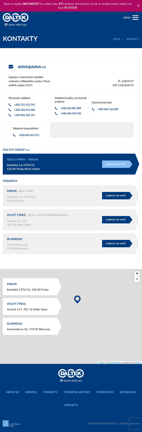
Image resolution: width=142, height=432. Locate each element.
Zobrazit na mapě (116, 164)
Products (50, 392)
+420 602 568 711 (24, 115)
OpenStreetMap (114, 362)
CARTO (138, 362)
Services (31, 392)
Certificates (105, 392)
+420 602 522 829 (107, 109)
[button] (77, 299)
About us (12, 392)
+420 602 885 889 (70, 108)
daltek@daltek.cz (32, 66)
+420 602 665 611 (28, 135)
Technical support (77, 392)
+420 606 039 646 (70, 113)
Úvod (116, 39)
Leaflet (101, 362)
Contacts (71, 405)
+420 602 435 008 (24, 110)
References (128, 392)
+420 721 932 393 (24, 104)
